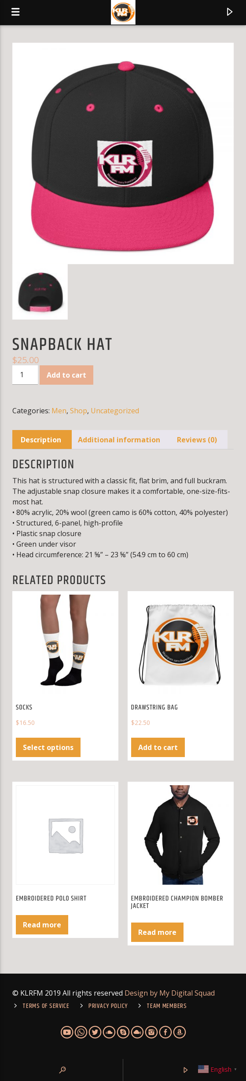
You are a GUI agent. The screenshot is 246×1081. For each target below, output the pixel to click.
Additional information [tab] (119, 440)
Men (58, 410)
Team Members (167, 1006)
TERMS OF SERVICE (46, 1006)
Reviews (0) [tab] (197, 440)
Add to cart (66, 375)
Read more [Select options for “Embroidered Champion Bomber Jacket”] (157, 932)
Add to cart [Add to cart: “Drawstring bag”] (158, 747)
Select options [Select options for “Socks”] (48, 747)
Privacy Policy (108, 1006)
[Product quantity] (25, 375)
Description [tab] (41, 440)
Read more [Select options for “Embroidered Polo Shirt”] (42, 925)
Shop (78, 410)
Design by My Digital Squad (170, 993)
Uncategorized (115, 410)
